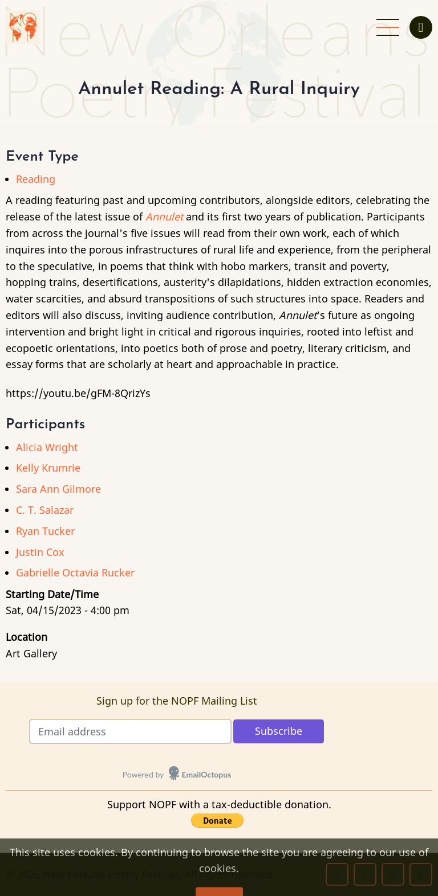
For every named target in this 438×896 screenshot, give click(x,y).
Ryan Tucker (45, 531)
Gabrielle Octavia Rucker (75, 572)
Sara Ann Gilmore (58, 489)
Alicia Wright (47, 447)
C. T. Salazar (45, 510)
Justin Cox (40, 552)
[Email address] (130, 731)
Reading (35, 179)
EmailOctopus (207, 774)
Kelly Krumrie (48, 467)
